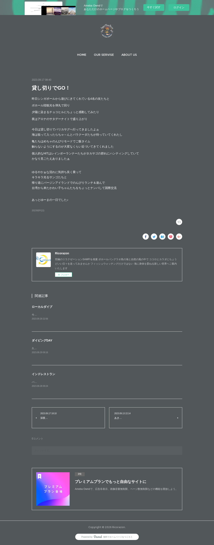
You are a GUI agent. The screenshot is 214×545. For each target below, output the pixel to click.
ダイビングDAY (42, 340)
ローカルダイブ (42, 306)
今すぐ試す (153, 7)
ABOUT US (129, 55)
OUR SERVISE (104, 55)
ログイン (178, 7)
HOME (81, 55)
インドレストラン (43, 374)
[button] (81, 54)
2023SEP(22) (38, 210)
